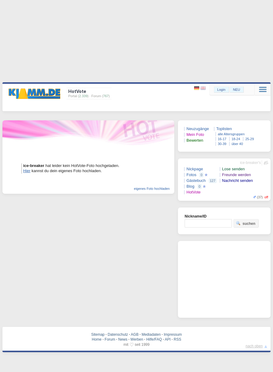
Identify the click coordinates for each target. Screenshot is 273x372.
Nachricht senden (237, 180)
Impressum (173, 334)
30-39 (222, 144)
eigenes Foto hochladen (152, 188)
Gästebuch (196, 180)
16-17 (222, 139)
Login (221, 89)
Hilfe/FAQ (154, 339)
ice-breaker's (250, 163)
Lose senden (233, 169)
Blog (190, 186)
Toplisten (224, 128)
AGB (134, 334)
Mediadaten (151, 334)
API (168, 339)
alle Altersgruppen (231, 134)
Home (96, 339)
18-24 (236, 139)
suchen (245, 223)
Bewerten (194, 140)
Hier (26, 170)
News (122, 339)
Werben (136, 339)
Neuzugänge (197, 128)
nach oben (254, 346)
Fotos (191, 174)
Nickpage (194, 169)
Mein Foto (195, 134)
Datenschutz (118, 334)
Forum (110, 339)
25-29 (249, 139)
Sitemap (98, 334)
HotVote (193, 192)
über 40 (237, 144)
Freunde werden (236, 174)
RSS (177, 339)
